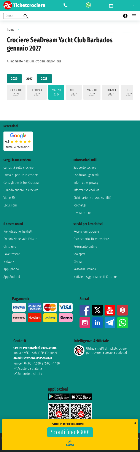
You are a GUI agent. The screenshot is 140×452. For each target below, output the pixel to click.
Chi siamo (9, 246)
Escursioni (10, 205)
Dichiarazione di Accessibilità (92, 198)
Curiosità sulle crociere (18, 167)
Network (8, 262)
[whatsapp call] (88, 5)
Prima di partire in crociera (20, 175)
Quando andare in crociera (20, 190)
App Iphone (11, 269)
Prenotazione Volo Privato (20, 239)
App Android (11, 277)
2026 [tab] (14, 78)
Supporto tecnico (84, 167)
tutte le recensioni (18, 147)
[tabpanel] (70, 93)
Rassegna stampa (84, 269)
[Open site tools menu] (134, 5)
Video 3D (9, 198)
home (10, 29)
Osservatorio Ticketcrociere (91, 239)
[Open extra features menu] (16, 16)
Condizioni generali (86, 175)
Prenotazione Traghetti (18, 231)
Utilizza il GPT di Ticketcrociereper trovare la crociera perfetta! (100, 350)
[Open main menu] (134, 15)
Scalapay (79, 254)
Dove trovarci (12, 254)
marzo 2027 (56, 92)
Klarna (77, 262)
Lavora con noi (82, 213)
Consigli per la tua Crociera (21, 183)
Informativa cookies (86, 190)
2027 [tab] (29, 79)
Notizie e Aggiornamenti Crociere (95, 277)
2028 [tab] (44, 78)
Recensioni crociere (86, 231)
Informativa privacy (85, 183)
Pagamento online (85, 246)
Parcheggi (79, 205)
